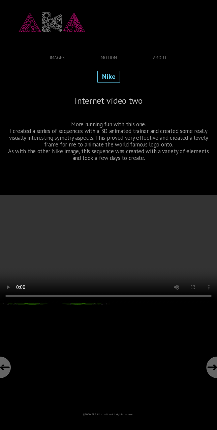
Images (57, 58)
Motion (109, 58)
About (160, 58)
